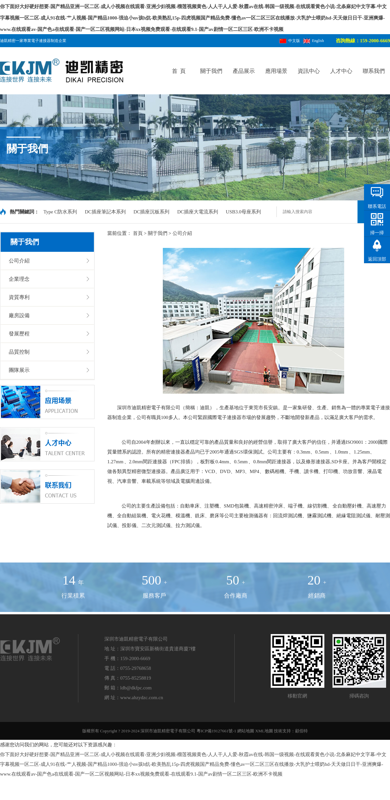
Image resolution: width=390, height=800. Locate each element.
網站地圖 (245, 730)
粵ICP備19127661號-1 (216, 730)
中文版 (290, 40)
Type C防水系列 (61, 211)
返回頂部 (377, 259)
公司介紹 (182, 233)
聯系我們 (374, 71)
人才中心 (341, 71)
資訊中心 (309, 71)
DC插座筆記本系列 (106, 211)
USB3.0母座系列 (243, 211)
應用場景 (276, 71)
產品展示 (244, 71)
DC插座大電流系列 (198, 211)
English (313, 40)
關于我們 (211, 71)
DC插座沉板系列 (152, 211)
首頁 (138, 233)
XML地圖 (264, 730)
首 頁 (179, 71)
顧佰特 (301, 730)
